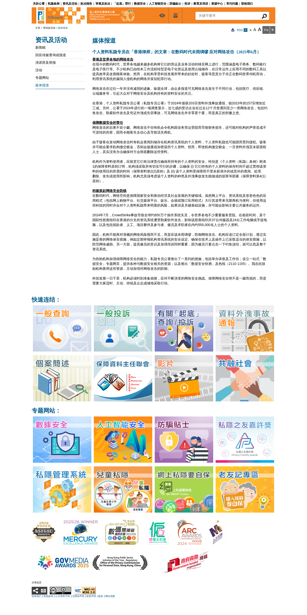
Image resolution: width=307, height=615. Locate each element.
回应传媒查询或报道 (50, 55)
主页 (37, 28)
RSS (242, 30)
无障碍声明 (78, 596)
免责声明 (91, 596)
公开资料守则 (62, 596)
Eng (266, 29)
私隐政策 (48, 596)
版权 (100, 596)
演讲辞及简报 (45, 62)
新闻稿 (40, 47)
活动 (38, 70)
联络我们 (36, 596)
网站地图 (110, 596)
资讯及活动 (49, 28)
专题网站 (42, 78)
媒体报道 (42, 85)
